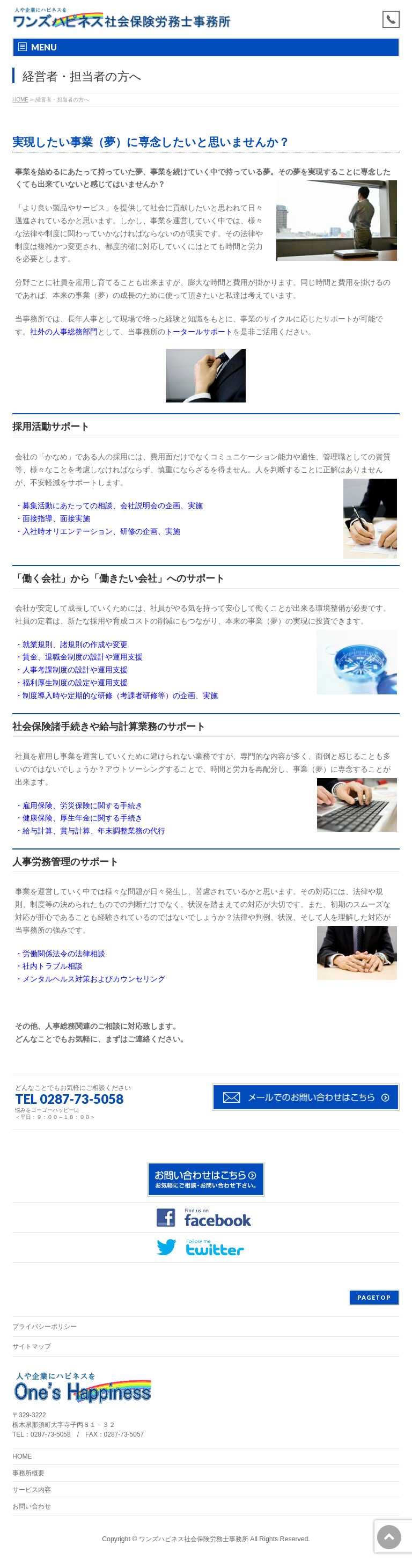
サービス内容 (31, 1489)
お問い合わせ (31, 1506)
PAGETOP (374, 1297)
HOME (22, 1456)
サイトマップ (31, 1346)
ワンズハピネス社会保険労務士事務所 (193, 1539)
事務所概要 (28, 1473)
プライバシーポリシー (44, 1326)
